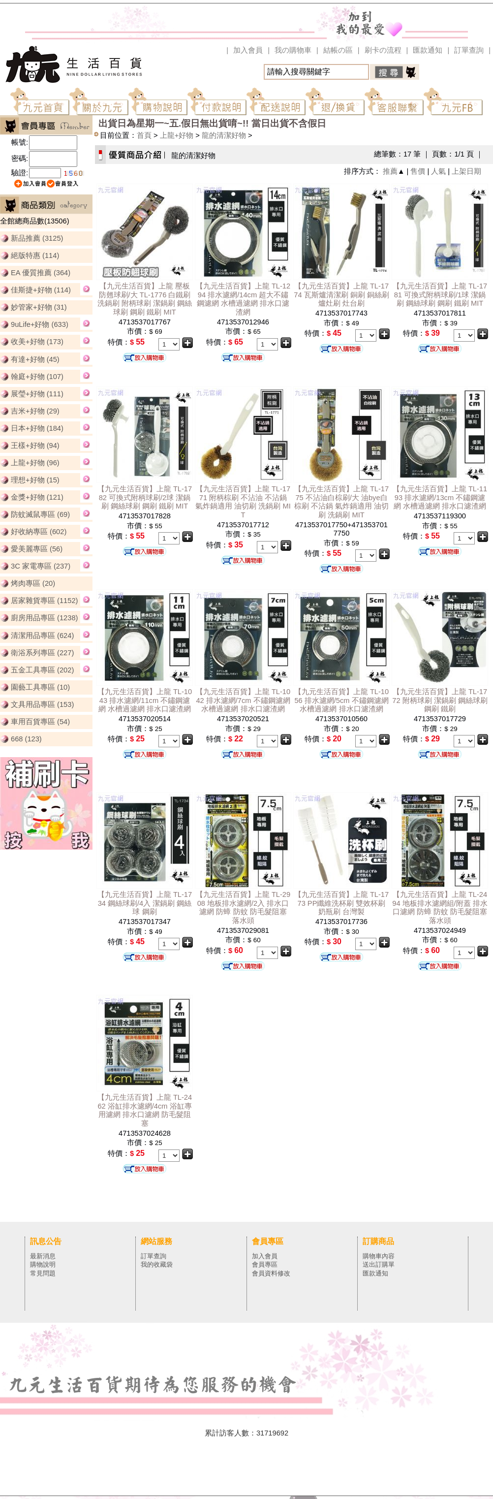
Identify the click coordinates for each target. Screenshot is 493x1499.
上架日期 (466, 171)
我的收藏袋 (157, 1264)
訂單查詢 (469, 50)
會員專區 (264, 1264)
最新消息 (43, 1256)
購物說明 (43, 1264)
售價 (417, 171)
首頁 (144, 135)
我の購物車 (293, 50)
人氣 (438, 171)
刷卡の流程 (383, 50)
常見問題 (43, 1273)
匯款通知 (427, 50)
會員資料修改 (271, 1273)
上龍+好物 (177, 135)
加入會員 (248, 50)
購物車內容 (379, 1256)
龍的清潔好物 (224, 135)
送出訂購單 (379, 1264)
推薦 (390, 171)
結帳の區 (338, 50)
